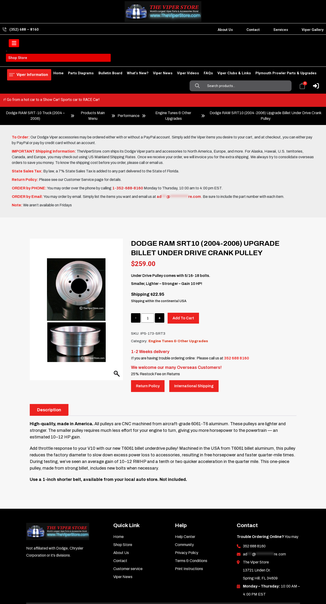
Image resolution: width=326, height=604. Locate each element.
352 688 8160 (236, 331)
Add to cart (183, 291)
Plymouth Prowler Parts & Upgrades (286, 60)
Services (280, 30)
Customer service (128, 542)
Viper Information (31, 43)
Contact (253, 30)
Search (198, 43)
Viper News (153, 60)
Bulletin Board (95, 60)
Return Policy (148, 359)
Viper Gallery (313, 30)
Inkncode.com (283, 585)
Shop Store (34, 60)
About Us (225, 30)
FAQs (203, 60)
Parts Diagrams (63, 60)
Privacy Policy (186, 526)
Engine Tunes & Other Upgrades (173, 89)
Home (12, 60)
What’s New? (125, 60)
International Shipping (194, 359)
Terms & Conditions (191, 534)
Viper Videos (181, 60)
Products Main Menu (93, 89)
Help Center (185, 510)
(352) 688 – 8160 (24, 29)
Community (184, 518)
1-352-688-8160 (127, 161)
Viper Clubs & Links (231, 60)
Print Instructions (189, 542)
